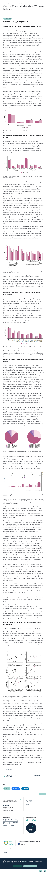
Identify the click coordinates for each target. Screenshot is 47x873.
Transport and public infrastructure (11, 776)
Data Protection (27, 849)
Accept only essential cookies (30, 866)
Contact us (6, 805)
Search (40, 871)
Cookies (43, 794)
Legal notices (18, 849)
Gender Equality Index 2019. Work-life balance (13, 3)
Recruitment (29, 801)
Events (27, 804)
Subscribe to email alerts (9, 798)
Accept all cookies (17, 866)
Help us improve (31, 830)
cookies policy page (26, 861)
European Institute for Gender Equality (4, 871)
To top (22, 857)
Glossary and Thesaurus (8, 825)
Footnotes (9, 769)
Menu (45, 871)
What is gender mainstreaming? (10, 819)
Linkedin (27, 820)
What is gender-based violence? (10, 820)
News (27, 803)
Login (5, 852)
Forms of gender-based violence (10, 822)
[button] (6, 788)
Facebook (33, 820)
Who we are (29, 800)
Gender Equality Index (8, 823)
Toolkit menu (8, 18)
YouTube (30, 820)
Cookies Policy (37, 849)
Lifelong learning (37, 776)
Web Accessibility (8, 849)
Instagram (35, 820)
